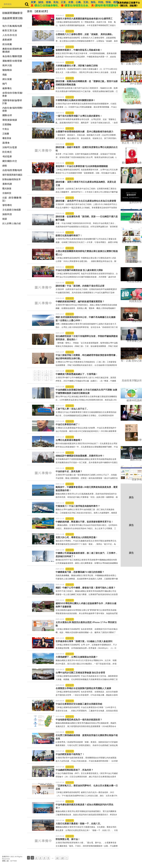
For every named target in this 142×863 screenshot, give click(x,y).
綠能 (4, 166)
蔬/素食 (6, 143)
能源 (4, 219)
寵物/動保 (7, 70)
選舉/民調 (7, 184)
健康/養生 (7, 88)
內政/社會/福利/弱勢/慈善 (12, 109)
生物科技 (6, 193)
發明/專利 (7, 205)
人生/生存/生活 (9, 35)
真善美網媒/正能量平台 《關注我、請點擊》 (128, 4)
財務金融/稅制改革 (11, 179)
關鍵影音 (18, 13)
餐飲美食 (6, 138)
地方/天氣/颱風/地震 (12, 26)
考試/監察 (7, 156)
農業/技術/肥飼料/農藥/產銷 (12, 50)
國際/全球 (7, 115)
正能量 (5, 133)
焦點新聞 (7, 18)
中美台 (5, 129)
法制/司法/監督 (9, 147)
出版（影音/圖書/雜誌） (11, 199)
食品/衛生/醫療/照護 (12, 56)
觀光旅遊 (6, 188)
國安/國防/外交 (9, 161)
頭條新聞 (7, 13)
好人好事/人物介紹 (11, 223)
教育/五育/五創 (9, 30)
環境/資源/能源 (9, 120)
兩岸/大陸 (7, 65)
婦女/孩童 (7, 79)
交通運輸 (6, 124)
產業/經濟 (7, 40)
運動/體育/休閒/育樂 (12, 61)
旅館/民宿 (7, 214)
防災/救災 (7, 152)
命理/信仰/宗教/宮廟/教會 (12, 94)
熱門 (4, 84)
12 (57, 858)
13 (62, 858)
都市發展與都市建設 (12, 175)
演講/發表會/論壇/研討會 (12, 101)
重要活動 (18, 18)
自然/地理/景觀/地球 (12, 170)
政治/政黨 (7, 44)
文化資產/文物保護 (11, 210)
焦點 (4, 74)
